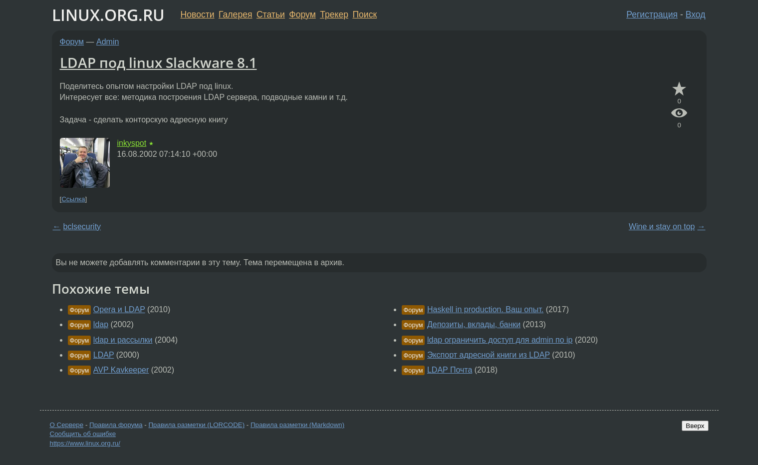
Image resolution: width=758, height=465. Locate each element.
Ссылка (73, 199)
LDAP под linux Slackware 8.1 (158, 62)
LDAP (103, 355)
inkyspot (132, 143)
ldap (100, 324)
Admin (107, 41)
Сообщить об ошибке (83, 434)
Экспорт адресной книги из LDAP (488, 355)
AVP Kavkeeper (121, 370)
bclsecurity (82, 226)
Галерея (235, 14)
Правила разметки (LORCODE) (196, 425)
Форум (302, 14)
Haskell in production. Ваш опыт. (485, 309)
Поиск (364, 14)
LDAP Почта (449, 370)
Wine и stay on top (662, 226)
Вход (696, 14)
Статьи (270, 14)
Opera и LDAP (119, 309)
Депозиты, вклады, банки (473, 324)
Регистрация (652, 14)
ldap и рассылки (123, 340)
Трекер (334, 14)
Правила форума (116, 425)
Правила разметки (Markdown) (297, 425)
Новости (198, 14)
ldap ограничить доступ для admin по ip (500, 340)
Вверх (695, 426)
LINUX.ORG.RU (108, 14)
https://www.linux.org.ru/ (85, 443)
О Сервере (67, 425)
